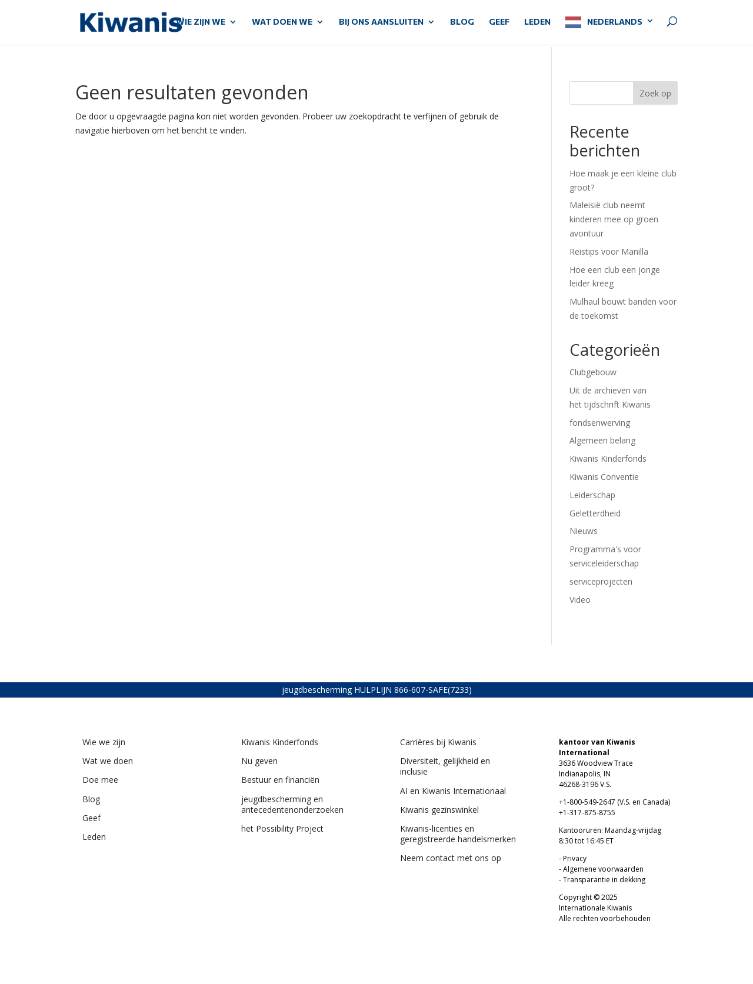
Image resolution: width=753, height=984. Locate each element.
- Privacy (573, 858)
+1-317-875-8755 (587, 813)
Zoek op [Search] (655, 93)
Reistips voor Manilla (608, 251)
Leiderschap (592, 495)
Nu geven (259, 760)
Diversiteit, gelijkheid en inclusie (445, 766)
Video (580, 599)
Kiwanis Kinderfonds (608, 458)
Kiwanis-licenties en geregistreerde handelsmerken (458, 834)
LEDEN (537, 22)
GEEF (499, 22)
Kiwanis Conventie (604, 476)
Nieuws (583, 530)
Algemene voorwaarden (603, 869)
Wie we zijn (103, 742)
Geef (91, 817)
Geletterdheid (595, 513)
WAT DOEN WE (282, 22)
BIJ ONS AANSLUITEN (381, 22)
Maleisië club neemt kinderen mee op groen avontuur (613, 219)
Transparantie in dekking (604, 880)
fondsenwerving (599, 422)
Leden (94, 836)
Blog (462, 22)
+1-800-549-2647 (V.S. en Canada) (614, 802)
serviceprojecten (600, 581)
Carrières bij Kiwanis (438, 742)
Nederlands (614, 21)
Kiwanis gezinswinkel (439, 809)
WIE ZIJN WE (200, 22)
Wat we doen (107, 760)
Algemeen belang (602, 440)
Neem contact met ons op (450, 857)
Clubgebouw (593, 372)
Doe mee (100, 779)
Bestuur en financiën (280, 779)
